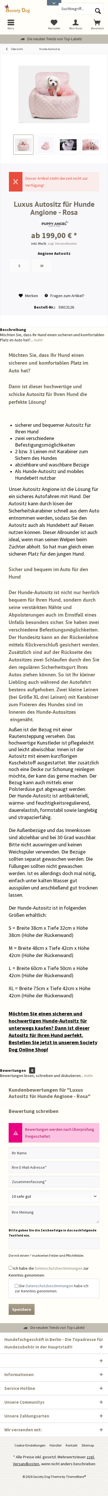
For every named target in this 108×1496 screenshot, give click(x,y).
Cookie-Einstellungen (30, 1445)
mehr (38, 340)
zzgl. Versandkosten (62, 243)
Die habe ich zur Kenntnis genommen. (51, 1288)
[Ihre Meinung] (54, 1214)
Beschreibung (13, 329)
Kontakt (71, 1445)
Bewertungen (13, 1070)
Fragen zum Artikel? (64, 295)
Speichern (21, 1309)
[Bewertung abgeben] (54, 1196)
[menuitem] (97, 24)
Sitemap (88, 1445)
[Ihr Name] (54, 1153)
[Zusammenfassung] (54, 1181)
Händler (56, 1445)
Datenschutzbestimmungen (58, 1268)
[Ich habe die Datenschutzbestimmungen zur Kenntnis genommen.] (10, 1268)
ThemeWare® (76, 1476)
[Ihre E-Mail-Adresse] (54, 1167)
